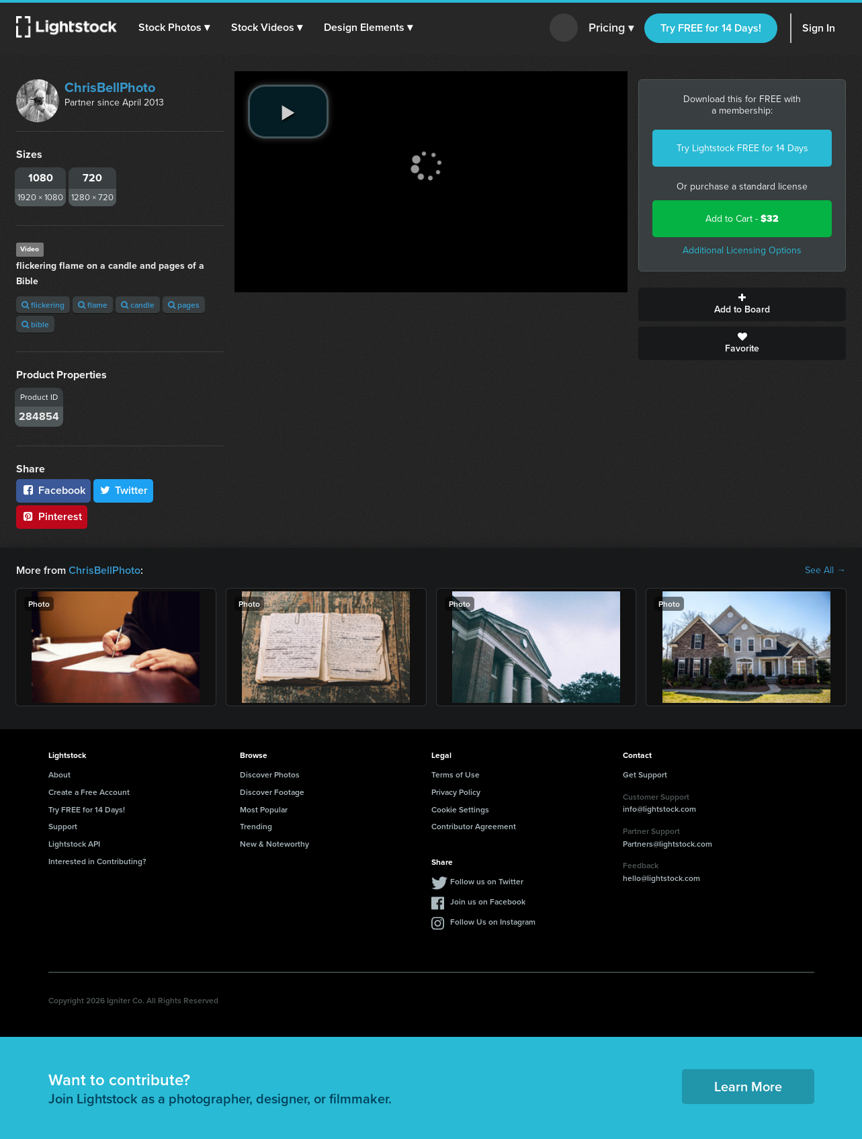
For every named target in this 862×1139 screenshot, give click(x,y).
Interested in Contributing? (97, 861)
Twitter (123, 490)
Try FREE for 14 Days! (710, 28)
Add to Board (742, 304)
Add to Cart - (742, 219)
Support (62, 826)
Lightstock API (74, 843)
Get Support (645, 774)
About (59, 774)
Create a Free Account (89, 792)
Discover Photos (270, 774)
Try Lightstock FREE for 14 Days (742, 148)
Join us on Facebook (487, 901)
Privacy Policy (455, 792)
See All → (825, 570)
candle (138, 304)
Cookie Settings (460, 809)
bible (35, 324)
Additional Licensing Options (742, 250)
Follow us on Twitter (486, 881)
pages (184, 304)
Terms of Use (455, 774)
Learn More (748, 1086)
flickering (42, 304)
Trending (256, 826)
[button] (174, 27)
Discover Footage (272, 792)
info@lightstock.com (659, 808)
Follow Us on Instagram (492, 921)
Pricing (611, 28)
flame (92, 304)
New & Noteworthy (274, 843)
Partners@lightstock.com (667, 843)
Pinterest (51, 516)
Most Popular (264, 809)
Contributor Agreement (473, 826)
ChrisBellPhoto (109, 87)
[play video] (288, 111)
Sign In (818, 28)
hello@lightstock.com (661, 878)
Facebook (53, 490)
